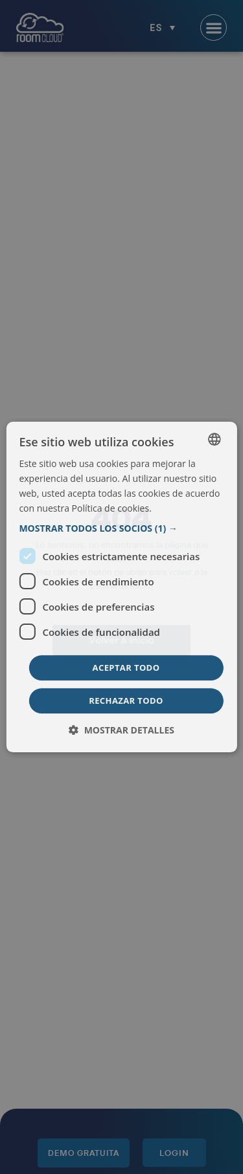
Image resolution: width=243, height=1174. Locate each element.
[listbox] (214, 439)
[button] (121, 528)
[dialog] (121, 587)
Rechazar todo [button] (126, 700)
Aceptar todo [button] (126, 667)
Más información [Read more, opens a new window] (187, 508)
